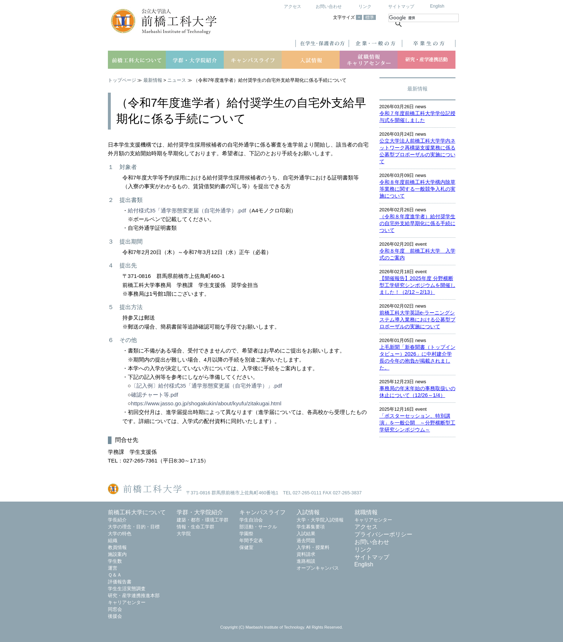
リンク (364, 6)
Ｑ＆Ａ (115, 575)
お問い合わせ (329, 6)
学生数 (115, 561)
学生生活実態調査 (127, 588)
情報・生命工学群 (195, 526)
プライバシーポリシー (383, 534)
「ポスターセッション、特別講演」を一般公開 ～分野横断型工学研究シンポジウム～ (417, 422)
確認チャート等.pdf (154, 395)
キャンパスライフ (262, 512)
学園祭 (246, 533)
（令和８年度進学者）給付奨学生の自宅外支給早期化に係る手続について (417, 223)
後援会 (115, 616)
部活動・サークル (258, 526)
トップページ (122, 80)
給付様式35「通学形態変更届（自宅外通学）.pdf (187, 210)
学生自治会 (251, 520)
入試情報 (308, 512)
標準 (369, 17)
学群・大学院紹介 (200, 512)
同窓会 (115, 609)
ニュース (176, 80)
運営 (112, 568)
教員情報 (117, 547)
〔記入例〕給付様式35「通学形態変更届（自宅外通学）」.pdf (206, 386)
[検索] (423, 18)
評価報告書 (119, 581)
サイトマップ (401, 6)
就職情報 (366, 512)
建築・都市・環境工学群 (202, 520)
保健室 (246, 547)
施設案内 (117, 554)
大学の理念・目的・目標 (134, 526)
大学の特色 (119, 533)
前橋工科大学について (137, 512)
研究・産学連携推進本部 (134, 595)
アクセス (292, 6)
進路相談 (306, 561)
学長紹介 (117, 520)
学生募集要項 (311, 526)
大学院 (184, 533)
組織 (112, 540)
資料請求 (306, 554)
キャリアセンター (127, 602)
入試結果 (306, 533)
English (437, 6)
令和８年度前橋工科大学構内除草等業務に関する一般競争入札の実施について (417, 189)
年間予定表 (251, 540)
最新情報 (152, 80)
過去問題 (306, 540)
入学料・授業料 (313, 547)
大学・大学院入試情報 (320, 520)
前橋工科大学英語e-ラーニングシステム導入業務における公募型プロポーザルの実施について (417, 319)
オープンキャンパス (318, 568)
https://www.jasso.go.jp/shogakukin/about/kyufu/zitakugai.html (206, 403)
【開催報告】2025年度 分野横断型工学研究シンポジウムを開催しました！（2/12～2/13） (417, 285)
